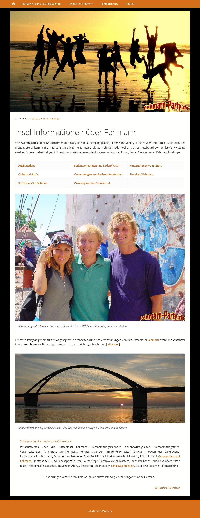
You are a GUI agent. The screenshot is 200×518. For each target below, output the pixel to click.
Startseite (35, 118)
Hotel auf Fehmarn (141, 174)
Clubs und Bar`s (28, 174)
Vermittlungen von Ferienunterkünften (98, 174)
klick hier (113, 344)
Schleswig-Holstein (122, 466)
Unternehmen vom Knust (146, 165)
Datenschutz (161, 487)
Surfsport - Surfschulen (32, 183)
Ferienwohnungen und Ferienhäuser (97, 165)
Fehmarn (153, 340)
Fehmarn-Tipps (51, 118)
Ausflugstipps (26, 165)
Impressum (174, 487)
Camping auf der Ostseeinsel (92, 183)
